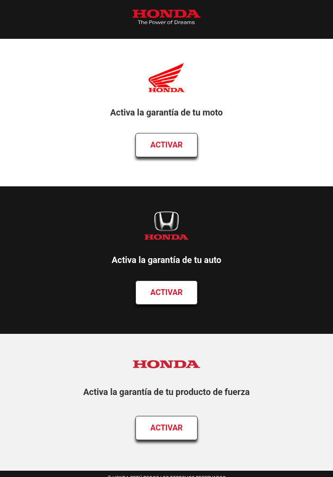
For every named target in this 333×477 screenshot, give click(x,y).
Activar (166, 144)
